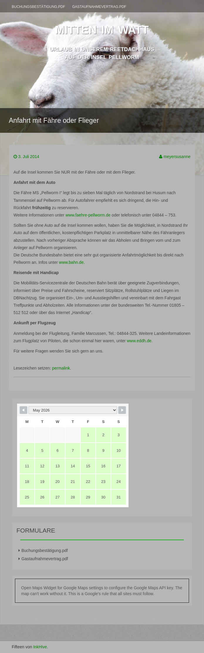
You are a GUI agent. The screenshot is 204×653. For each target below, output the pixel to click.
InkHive (40, 646)
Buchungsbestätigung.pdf (38, 7)
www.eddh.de (139, 340)
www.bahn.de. (71, 262)
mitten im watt (102, 28)
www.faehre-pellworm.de (88, 215)
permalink (61, 368)
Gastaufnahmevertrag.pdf (99, 7)
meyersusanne (176, 156)
